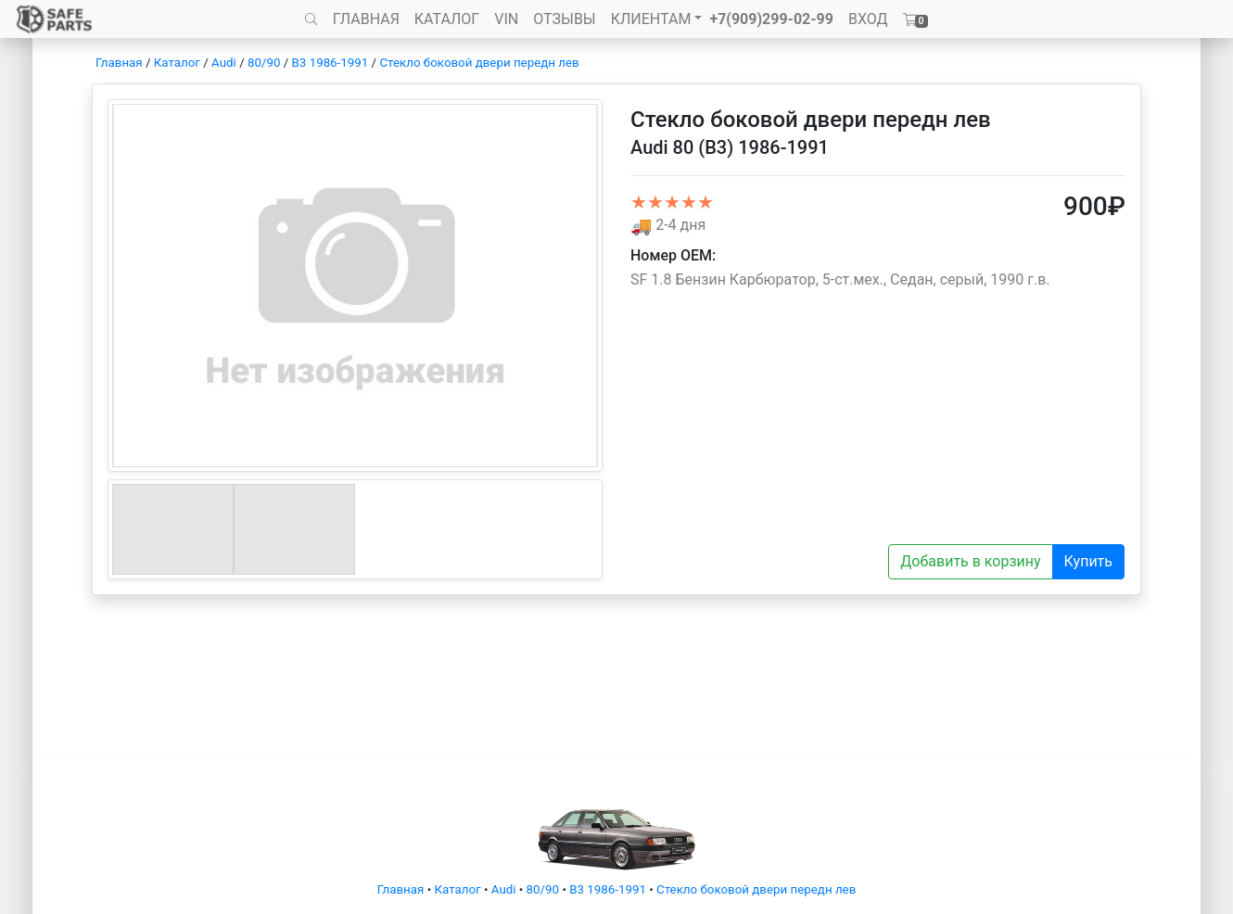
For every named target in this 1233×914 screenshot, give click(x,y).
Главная (119, 63)
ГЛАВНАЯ (366, 19)
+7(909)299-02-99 (771, 19)
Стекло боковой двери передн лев (478, 63)
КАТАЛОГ (446, 19)
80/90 (264, 63)
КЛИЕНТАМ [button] (651, 19)
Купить (1088, 561)
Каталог (177, 63)
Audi (223, 63)
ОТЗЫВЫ (564, 19)
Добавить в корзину (970, 561)
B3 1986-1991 (330, 63)
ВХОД (868, 19)
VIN (506, 19)
